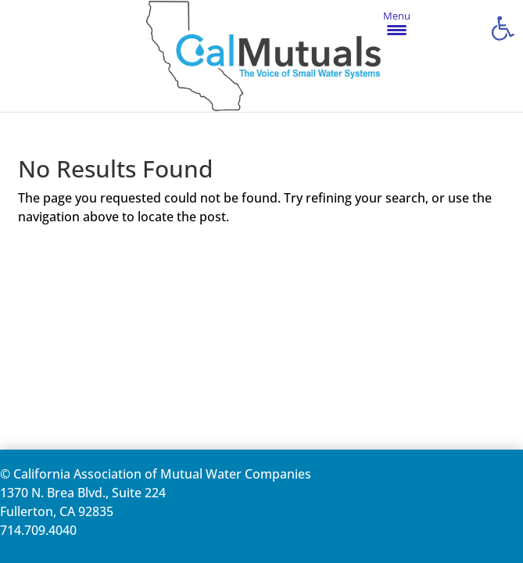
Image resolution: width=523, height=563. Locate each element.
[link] (502, 28)
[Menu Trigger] (396, 22)
